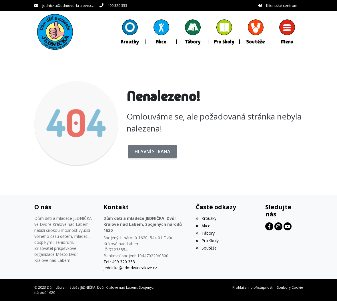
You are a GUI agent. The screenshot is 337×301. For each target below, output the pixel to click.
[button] (287, 32)
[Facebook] (269, 226)
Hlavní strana (152, 151)
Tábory (205, 233)
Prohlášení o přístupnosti (252, 287)
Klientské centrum (281, 5)
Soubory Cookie (290, 287)
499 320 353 (117, 5)
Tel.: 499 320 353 (119, 261)
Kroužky (206, 218)
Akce (203, 225)
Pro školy (207, 240)
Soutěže (206, 248)
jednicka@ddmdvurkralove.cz (68, 5)
